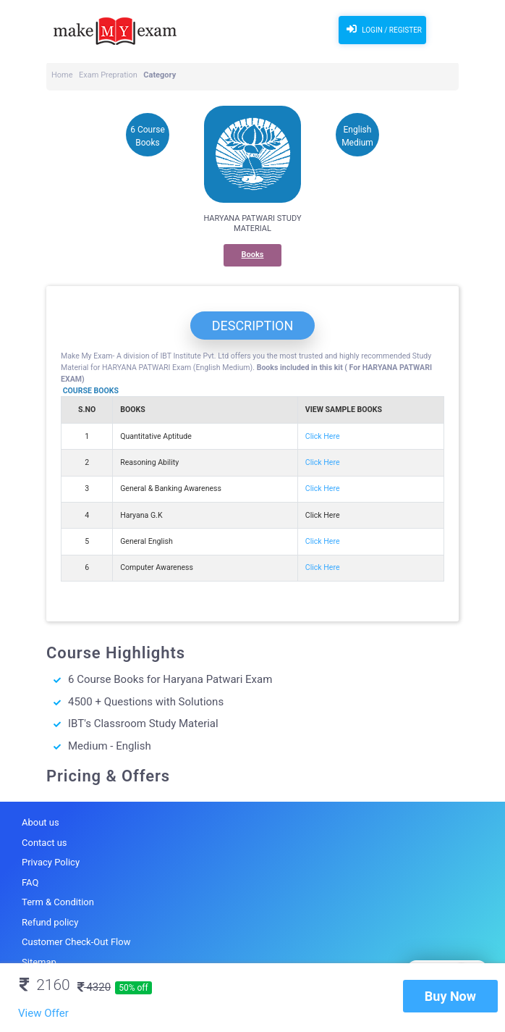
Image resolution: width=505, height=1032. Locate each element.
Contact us (44, 842)
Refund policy (50, 922)
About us (40, 822)
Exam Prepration (108, 75)
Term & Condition (58, 902)
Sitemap (39, 962)
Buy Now (450, 996)
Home (62, 75)
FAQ (30, 882)
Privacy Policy (51, 862)
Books (253, 254)
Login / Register (382, 29)
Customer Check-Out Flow (76, 941)
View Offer (43, 1013)
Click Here (322, 436)
